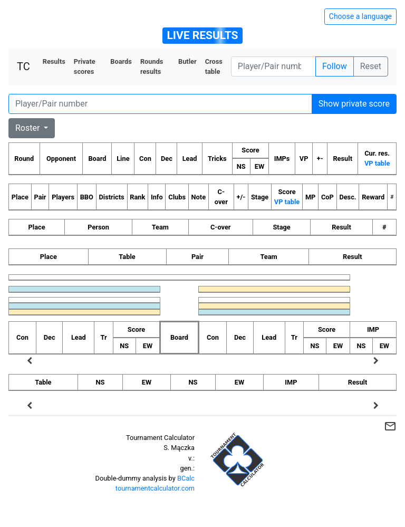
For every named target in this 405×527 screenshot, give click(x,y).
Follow (334, 66)
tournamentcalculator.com (155, 488)
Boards (121, 61)
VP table (377, 163)
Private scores (84, 66)
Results (54, 61)
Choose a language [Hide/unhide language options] (360, 16)
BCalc (186, 478)
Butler (187, 61)
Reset (370, 66)
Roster (28, 128)
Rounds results (151, 66)
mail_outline (390, 426)
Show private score (354, 104)
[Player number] (273, 66)
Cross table (214, 66)
